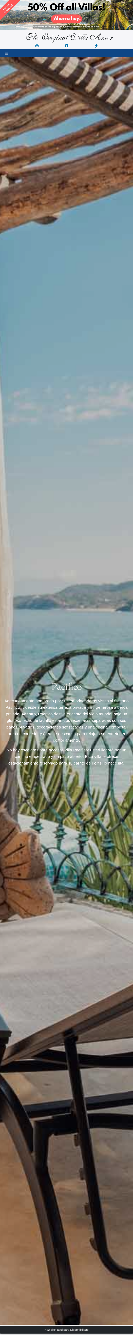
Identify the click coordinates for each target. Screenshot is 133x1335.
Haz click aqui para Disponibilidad (66, 1329)
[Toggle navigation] (6, 53)
